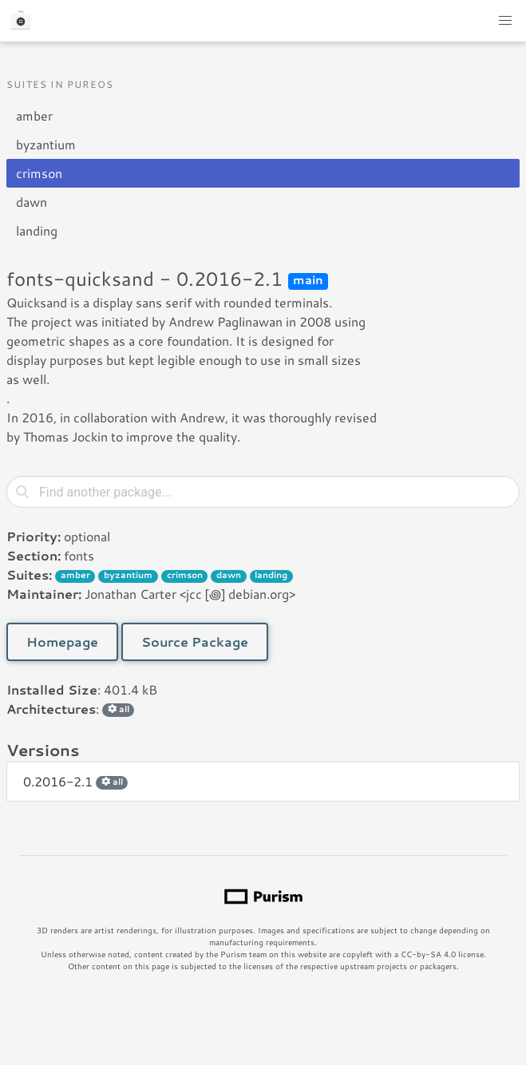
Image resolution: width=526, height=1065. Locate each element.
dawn (31, 201)
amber (34, 115)
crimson (39, 173)
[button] (505, 21)
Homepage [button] (62, 641)
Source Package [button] (194, 641)
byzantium (46, 144)
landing (36, 230)
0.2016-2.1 (75, 781)
